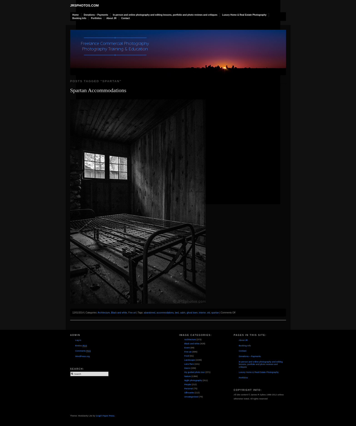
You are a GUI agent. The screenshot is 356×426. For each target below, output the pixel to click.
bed (177, 312)
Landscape (189, 360)
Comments (83, 351)
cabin (182, 312)
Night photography (193, 380)
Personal (188, 388)
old (208, 312)
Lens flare (189, 364)
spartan (215, 312)
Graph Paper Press (105, 415)
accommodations (165, 312)
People (187, 384)
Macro (187, 368)
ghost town (192, 312)
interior (202, 312)
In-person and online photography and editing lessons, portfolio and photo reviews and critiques (165, 15)
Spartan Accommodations (98, 90)
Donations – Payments (96, 15)
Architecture (104, 312)
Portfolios (96, 18)
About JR (111, 18)
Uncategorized (191, 396)
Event (187, 347)
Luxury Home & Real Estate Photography (244, 15)
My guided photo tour (194, 372)
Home (75, 15)
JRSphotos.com (84, 5)
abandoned (149, 312)
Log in (78, 340)
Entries (81, 345)
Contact (125, 18)
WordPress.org (82, 356)
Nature (187, 376)
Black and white (119, 312)
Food (186, 356)
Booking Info (79, 18)
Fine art (132, 312)
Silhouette (189, 392)
